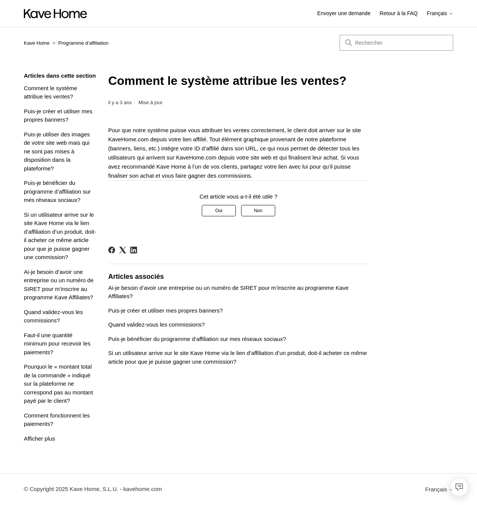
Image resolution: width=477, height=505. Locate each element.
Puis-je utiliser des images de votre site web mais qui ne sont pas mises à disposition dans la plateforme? (57, 151)
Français (440, 13)
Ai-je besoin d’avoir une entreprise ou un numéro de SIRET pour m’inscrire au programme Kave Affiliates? (59, 285)
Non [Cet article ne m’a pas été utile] (258, 210)
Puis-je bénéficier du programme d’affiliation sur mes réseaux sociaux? (57, 191)
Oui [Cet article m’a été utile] (219, 210)
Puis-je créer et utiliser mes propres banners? (58, 115)
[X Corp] (122, 250)
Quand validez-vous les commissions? (53, 316)
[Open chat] (459, 487)
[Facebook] (111, 250)
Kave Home (37, 43)
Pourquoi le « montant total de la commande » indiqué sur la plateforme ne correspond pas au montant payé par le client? (58, 383)
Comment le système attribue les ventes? (50, 92)
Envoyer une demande (344, 13)
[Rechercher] (396, 42)
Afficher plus (39, 438)
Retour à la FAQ (399, 13)
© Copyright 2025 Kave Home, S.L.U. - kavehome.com (93, 489)
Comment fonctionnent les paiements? (57, 419)
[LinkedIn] (133, 250)
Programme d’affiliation (83, 43)
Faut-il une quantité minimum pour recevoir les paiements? (57, 343)
